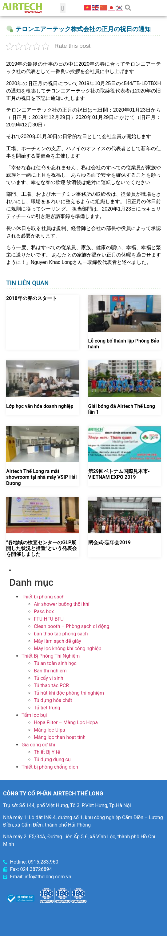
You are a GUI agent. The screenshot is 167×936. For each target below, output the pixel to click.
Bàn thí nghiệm (50, 671)
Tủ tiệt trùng (47, 708)
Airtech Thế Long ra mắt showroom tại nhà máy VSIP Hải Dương (41, 477)
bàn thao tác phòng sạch (61, 634)
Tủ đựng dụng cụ (52, 759)
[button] (63, 8)
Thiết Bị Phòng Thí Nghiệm (51, 656)
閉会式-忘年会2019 (109, 542)
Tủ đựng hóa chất (53, 700)
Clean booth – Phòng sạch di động (71, 626)
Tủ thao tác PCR (51, 685)
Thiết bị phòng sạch (43, 597)
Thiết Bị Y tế (47, 752)
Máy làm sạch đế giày (57, 641)
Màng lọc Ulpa (49, 730)
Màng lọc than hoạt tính (59, 737)
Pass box (44, 611)
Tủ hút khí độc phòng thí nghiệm (69, 693)
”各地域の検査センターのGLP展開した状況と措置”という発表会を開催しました (41, 548)
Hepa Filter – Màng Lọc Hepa (66, 722)
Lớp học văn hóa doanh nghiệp (39, 406)
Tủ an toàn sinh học (55, 663)
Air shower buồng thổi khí (61, 604)
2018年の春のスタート (31, 298)
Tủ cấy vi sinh (48, 678)
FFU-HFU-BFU (49, 619)
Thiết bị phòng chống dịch (50, 767)
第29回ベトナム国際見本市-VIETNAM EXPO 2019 (119, 474)
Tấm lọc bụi (34, 715)
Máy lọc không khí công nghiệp (67, 648)
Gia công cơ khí (38, 745)
